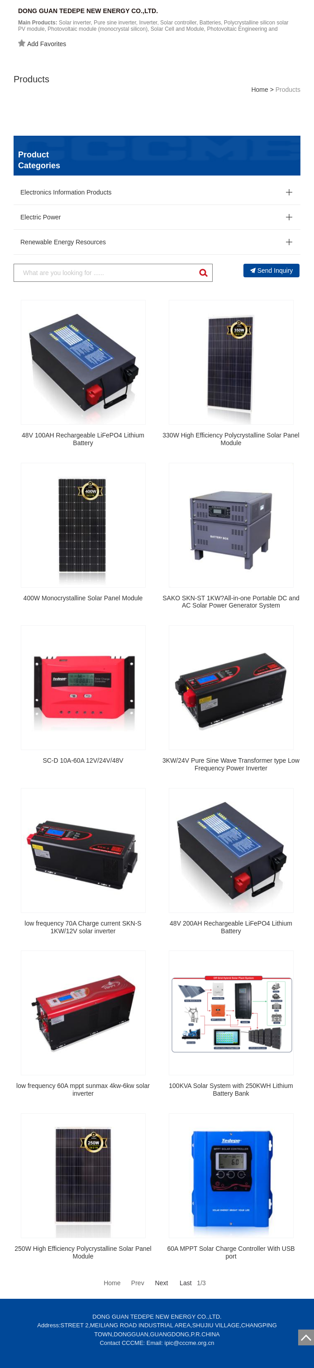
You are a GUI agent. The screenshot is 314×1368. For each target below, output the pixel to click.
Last (185, 1283)
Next (161, 1283)
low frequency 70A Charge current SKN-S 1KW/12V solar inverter (82, 927)
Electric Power (40, 217)
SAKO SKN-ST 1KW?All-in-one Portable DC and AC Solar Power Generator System (230, 601)
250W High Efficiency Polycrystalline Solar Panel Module (82, 1252)
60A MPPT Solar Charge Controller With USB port (231, 1252)
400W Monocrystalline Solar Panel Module (83, 598)
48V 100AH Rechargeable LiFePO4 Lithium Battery (83, 439)
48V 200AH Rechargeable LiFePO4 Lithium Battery (231, 927)
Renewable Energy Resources (63, 242)
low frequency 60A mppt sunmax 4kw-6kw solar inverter (83, 1089)
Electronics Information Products (66, 192)
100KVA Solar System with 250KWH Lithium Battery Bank (231, 1089)
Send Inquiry (271, 270)
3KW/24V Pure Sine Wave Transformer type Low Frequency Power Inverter (231, 764)
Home (259, 89)
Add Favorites (42, 43)
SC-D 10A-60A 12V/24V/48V (83, 760)
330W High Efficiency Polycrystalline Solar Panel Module (230, 439)
